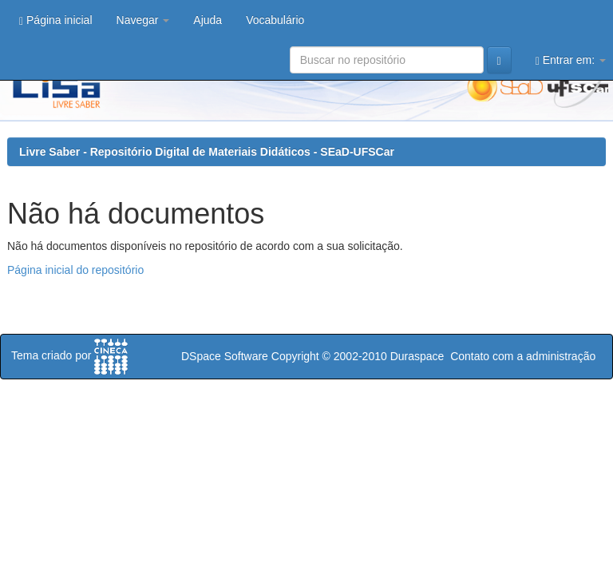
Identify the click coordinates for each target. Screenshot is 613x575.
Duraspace (417, 356)
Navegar (143, 20)
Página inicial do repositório (75, 270)
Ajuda (207, 20)
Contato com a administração (522, 356)
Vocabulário (275, 20)
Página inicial (56, 20)
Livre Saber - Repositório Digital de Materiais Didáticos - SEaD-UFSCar (206, 151)
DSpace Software (224, 356)
